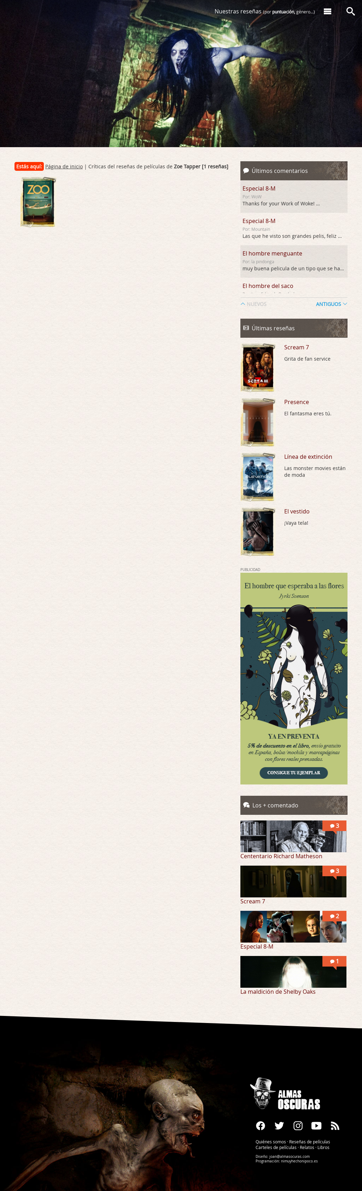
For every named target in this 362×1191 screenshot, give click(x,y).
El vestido (297, 511)
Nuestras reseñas (265, 11)
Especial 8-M (259, 188)
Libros (323, 1147)
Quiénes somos (271, 1141)
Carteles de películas (276, 1147)
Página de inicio (64, 166)
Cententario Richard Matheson (281, 856)
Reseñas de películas (309, 1141)
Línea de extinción (308, 457)
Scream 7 (296, 347)
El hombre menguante (272, 253)
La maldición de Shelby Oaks (278, 991)
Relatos (307, 1147)
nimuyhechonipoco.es (299, 1161)
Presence (296, 402)
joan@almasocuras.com (289, 1156)
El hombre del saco (268, 286)
